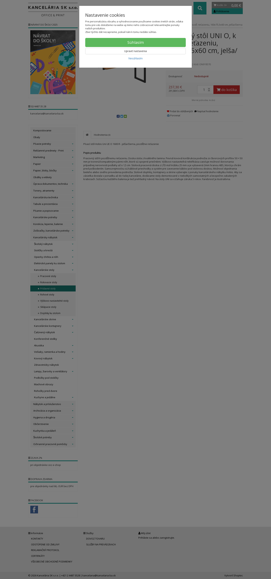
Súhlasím (135, 42)
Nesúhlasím (135, 58)
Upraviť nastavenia (135, 51)
